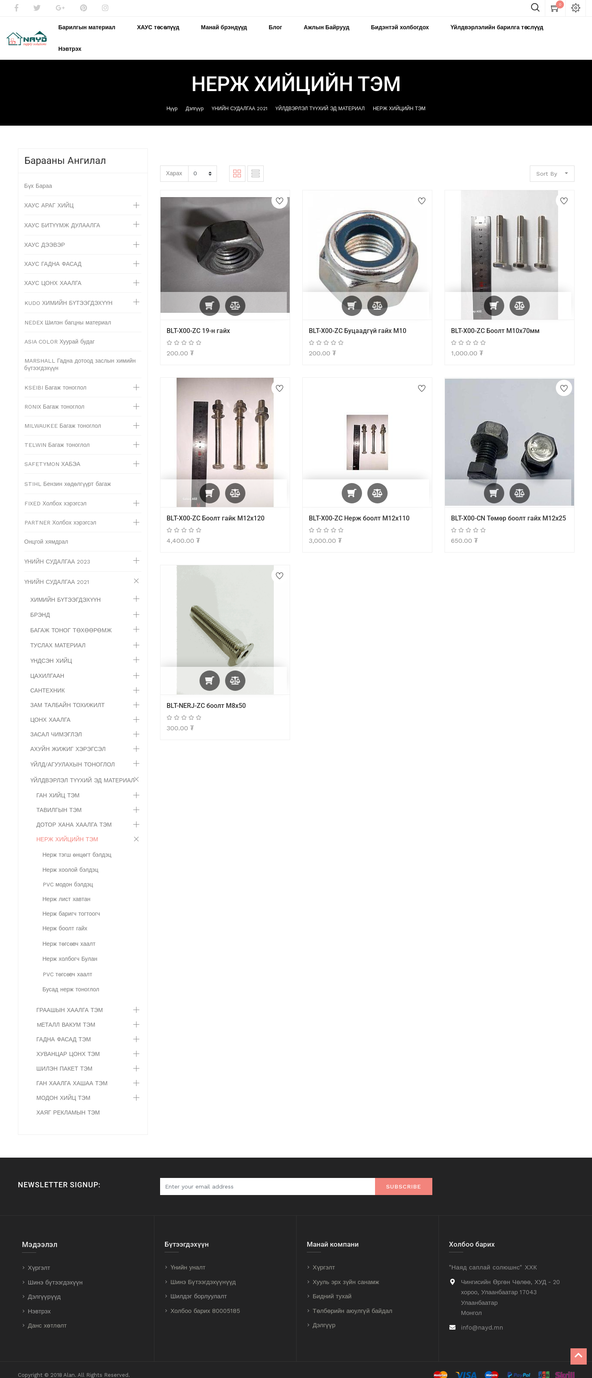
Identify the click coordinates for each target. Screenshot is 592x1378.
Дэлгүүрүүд (44, 1286)
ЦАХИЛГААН (47, 665)
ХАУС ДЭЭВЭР (44, 234)
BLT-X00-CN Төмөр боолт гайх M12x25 (508, 507)
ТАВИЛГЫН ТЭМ (59, 799)
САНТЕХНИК (47, 680)
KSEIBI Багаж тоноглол (55, 377)
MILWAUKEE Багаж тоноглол (62, 415)
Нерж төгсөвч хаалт (69, 933)
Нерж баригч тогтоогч (71, 903)
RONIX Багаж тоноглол (54, 396)
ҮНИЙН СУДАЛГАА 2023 (57, 551)
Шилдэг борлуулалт (199, 1285)
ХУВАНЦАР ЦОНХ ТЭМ (68, 1043)
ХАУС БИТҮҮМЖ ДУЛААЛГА (62, 214)
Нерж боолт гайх (65, 917)
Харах (174, 162)
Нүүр (172, 98)
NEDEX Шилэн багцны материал (67, 312)
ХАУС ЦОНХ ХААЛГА (53, 272)
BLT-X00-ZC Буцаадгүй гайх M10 (357, 320)
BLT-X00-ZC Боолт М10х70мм (495, 320)
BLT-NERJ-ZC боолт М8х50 (206, 695)
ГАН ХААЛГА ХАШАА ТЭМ (72, 1072)
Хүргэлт (39, 1257)
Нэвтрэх (39, 1300)
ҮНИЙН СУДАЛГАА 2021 (239, 98)
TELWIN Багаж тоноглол (57, 434)
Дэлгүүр (195, 98)
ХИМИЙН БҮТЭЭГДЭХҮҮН (65, 589)
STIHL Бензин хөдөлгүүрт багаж (67, 473)
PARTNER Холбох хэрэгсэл (60, 512)
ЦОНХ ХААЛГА (50, 709)
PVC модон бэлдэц (68, 874)
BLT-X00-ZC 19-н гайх (198, 320)
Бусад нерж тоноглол (71, 978)
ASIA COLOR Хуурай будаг (59, 331)
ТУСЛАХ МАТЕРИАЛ (58, 634)
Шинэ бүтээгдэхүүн (55, 1272)
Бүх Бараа (38, 175)
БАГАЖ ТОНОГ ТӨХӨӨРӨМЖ (71, 619)
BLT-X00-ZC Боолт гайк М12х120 (216, 507)
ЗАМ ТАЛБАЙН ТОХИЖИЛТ (67, 694)
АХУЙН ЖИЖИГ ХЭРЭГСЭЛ (68, 738)
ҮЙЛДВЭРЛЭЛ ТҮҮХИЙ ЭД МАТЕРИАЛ (320, 98)
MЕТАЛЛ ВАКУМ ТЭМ (66, 1014)
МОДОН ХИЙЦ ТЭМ (64, 1087)
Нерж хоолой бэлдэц (70, 859)
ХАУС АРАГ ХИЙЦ (49, 195)
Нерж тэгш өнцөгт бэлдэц (77, 844)
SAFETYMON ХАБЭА (52, 453)
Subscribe (403, 1176)
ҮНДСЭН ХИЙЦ (51, 650)
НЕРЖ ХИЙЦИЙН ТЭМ (399, 98)
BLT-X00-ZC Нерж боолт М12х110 (359, 507)
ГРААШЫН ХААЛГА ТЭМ (70, 999)
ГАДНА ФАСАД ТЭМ (64, 1028)
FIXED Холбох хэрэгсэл (55, 493)
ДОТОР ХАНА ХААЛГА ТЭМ (74, 814)
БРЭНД (40, 604)
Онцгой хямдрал (46, 531)
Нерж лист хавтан (67, 888)
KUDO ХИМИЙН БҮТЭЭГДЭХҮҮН (68, 292)
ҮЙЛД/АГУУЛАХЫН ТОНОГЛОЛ (72, 754)
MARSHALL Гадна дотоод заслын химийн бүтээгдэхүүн (80, 354)
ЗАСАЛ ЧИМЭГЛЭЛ (56, 724)
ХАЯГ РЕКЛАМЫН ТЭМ (68, 1102)
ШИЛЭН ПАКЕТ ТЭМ (65, 1058)
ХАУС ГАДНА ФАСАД (53, 253)
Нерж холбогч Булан (70, 948)
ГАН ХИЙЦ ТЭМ (58, 785)
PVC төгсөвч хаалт (67, 963)
